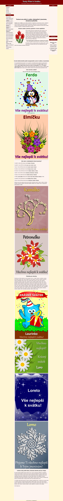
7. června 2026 (19, 176)
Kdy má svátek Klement (9, 35)
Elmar (39, 71)
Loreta (32, 165)
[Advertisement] (31, 11)
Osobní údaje (34, 500)
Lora (29, 165)
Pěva (32, 178)
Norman (31, 174)
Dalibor (30, 170)
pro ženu (27, 65)
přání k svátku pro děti (21, 65)
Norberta (35, 174)
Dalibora (33, 170)
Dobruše (36, 172)
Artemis (35, 178)
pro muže (31, 65)
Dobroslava (32, 172)
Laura (27, 165)
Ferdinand (35, 71)
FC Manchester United (53, 48)
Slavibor (36, 176)
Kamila (29, 163)
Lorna (35, 165)
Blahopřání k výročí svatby (53, 43)
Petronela (32, 163)
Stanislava (30, 180)
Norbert (28, 174)
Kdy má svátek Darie (9, 23)
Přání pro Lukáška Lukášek (53, 50)
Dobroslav (28, 172)
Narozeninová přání (53, 46)
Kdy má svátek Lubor (9, 38)
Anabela (34, 180)
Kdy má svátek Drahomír (8, 25)
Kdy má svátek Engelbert (8, 27)
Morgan (37, 180)
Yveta (31, 176)
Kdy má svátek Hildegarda (8, 31)
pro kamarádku (36, 65)
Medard (29, 178)
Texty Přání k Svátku (31, 1)
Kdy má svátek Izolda (9, 32)
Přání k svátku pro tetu (9, 18)
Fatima (36, 170)
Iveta (29, 176)
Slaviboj (39, 176)
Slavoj (34, 176)
